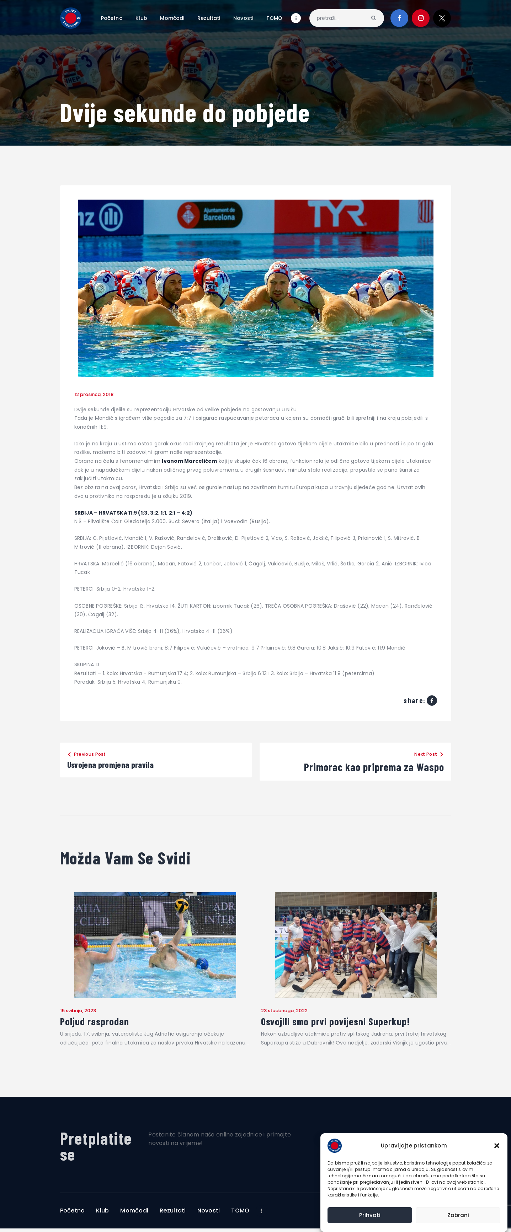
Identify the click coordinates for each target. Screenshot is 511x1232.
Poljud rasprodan (101, 1023)
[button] (496, 1145)
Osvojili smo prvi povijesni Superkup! (351, 1023)
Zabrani (458, 1215)
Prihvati (369, 1215)
